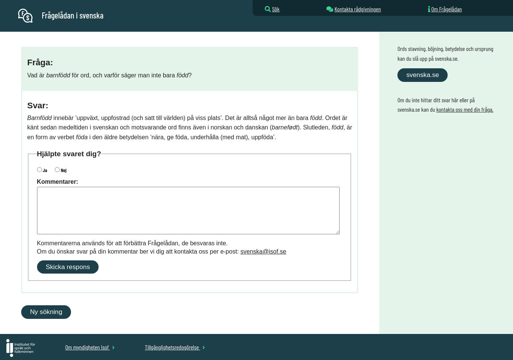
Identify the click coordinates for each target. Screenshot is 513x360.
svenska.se (422, 74)
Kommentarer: (57, 181)
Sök (276, 8)
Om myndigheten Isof (90, 347)
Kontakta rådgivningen (357, 8)
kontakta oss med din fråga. (464, 109)
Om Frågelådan (446, 8)
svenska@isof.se (263, 251)
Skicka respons (68, 267)
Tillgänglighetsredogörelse (175, 347)
